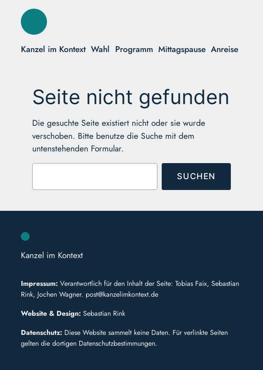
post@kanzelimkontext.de (122, 294)
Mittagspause (182, 49)
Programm (134, 49)
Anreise (224, 49)
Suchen (196, 176)
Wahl (100, 49)
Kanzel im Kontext (53, 49)
